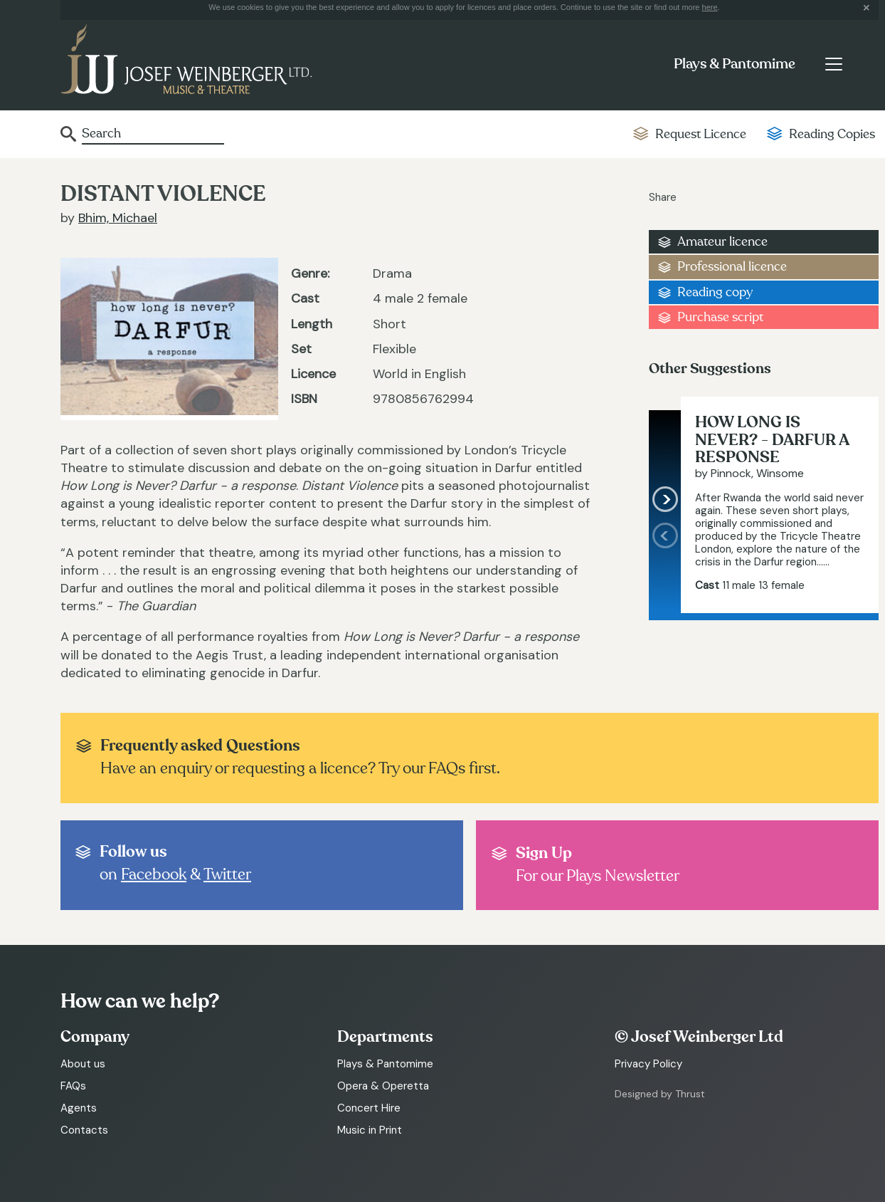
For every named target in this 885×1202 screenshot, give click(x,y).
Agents (78, 1108)
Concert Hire (369, 1108)
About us (82, 1064)
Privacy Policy (648, 1064)
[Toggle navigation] (833, 64)
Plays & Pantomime (734, 64)
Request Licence (700, 134)
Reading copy (715, 292)
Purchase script (720, 317)
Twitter (227, 874)
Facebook (153, 874)
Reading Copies (832, 134)
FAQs (73, 1086)
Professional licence (732, 266)
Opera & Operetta (383, 1086)
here (710, 7)
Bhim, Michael (117, 217)
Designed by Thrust (660, 1093)
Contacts (84, 1130)
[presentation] (665, 568)
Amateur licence (722, 242)
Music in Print (369, 1130)
